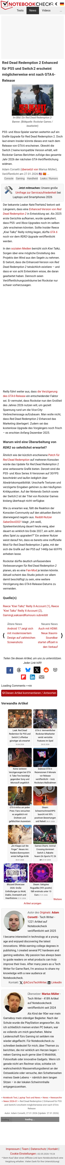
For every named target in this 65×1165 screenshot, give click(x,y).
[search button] (52, 4)
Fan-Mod (31, 570)
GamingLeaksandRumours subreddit (25, 615)
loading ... (6, 1119)
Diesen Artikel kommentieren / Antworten (29, 693)
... (61, 10)
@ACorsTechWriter (33, 982)
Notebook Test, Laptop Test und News (21, 1097)
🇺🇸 (40, 174)
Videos (46, 10)
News (32, 10)
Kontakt (53, 1149)
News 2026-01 (10, 1101)
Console (8, 178)
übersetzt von (29, 169)
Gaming (20, 178)
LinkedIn (55, 982)
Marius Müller (50, 994)
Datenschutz (38, 1149)
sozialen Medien (21, 248)
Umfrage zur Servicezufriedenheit (35, 192)
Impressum (13, 1149)
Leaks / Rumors (49, 178)
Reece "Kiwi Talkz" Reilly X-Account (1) (26, 606)
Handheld (32, 178)
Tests (20, 10)
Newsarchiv (56, 1097)
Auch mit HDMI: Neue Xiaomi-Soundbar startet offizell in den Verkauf (48, 638)
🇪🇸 (44, 174)
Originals (45, 912)
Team (25, 1149)
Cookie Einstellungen (23, 1153)
